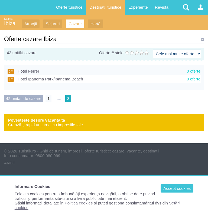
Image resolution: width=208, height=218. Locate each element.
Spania (8, 18)
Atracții (30, 23)
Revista (161, 7)
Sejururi (53, 23)
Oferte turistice (69, 7)
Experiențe (138, 7)
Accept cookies (177, 188)
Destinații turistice (106, 7)
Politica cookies (79, 203)
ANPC (9, 163)
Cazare (75, 23)
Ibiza (9, 23)
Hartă (95, 23)
